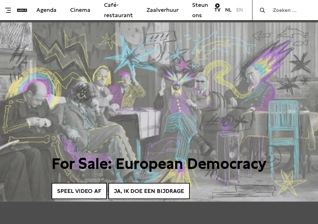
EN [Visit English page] (239, 10)
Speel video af (79, 191)
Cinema (80, 10)
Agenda (46, 10)
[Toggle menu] (10, 10)
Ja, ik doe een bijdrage (149, 191)
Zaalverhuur (163, 10)
